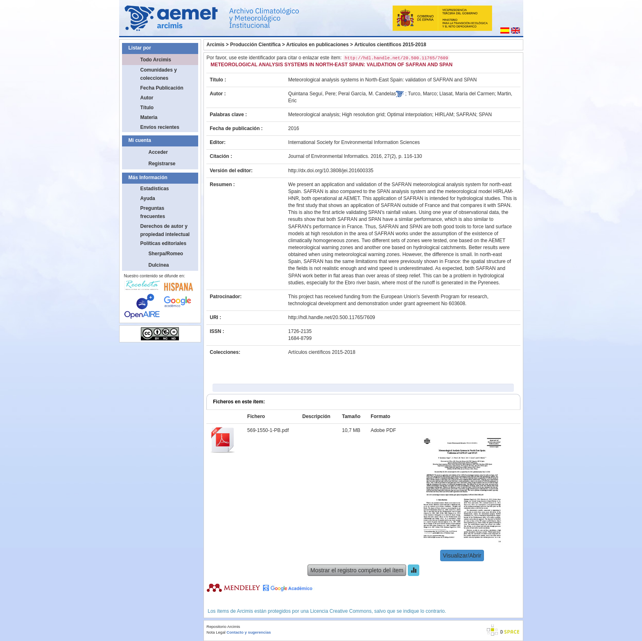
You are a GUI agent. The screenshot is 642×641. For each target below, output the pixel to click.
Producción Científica (255, 44)
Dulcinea (159, 265)
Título (147, 107)
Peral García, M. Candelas (367, 94)
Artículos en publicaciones (317, 44)
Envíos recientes (159, 127)
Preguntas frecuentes (152, 212)
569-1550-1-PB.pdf (268, 430)
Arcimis (215, 44)
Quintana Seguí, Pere (311, 94)
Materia (149, 117)
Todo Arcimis (155, 60)
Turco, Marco (422, 94)
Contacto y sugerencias (248, 632)
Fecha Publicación (161, 88)
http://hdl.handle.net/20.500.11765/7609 (331, 317)
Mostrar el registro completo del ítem (356, 570)
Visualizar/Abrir (462, 555)
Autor (147, 98)
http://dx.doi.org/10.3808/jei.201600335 (330, 170)
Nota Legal (215, 632)
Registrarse (162, 163)
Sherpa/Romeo (166, 253)
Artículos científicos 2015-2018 (390, 44)
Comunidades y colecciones (158, 74)
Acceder (158, 152)
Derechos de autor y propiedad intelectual (165, 230)
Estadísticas (154, 188)
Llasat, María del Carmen (467, 94)
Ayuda (147, 198)
